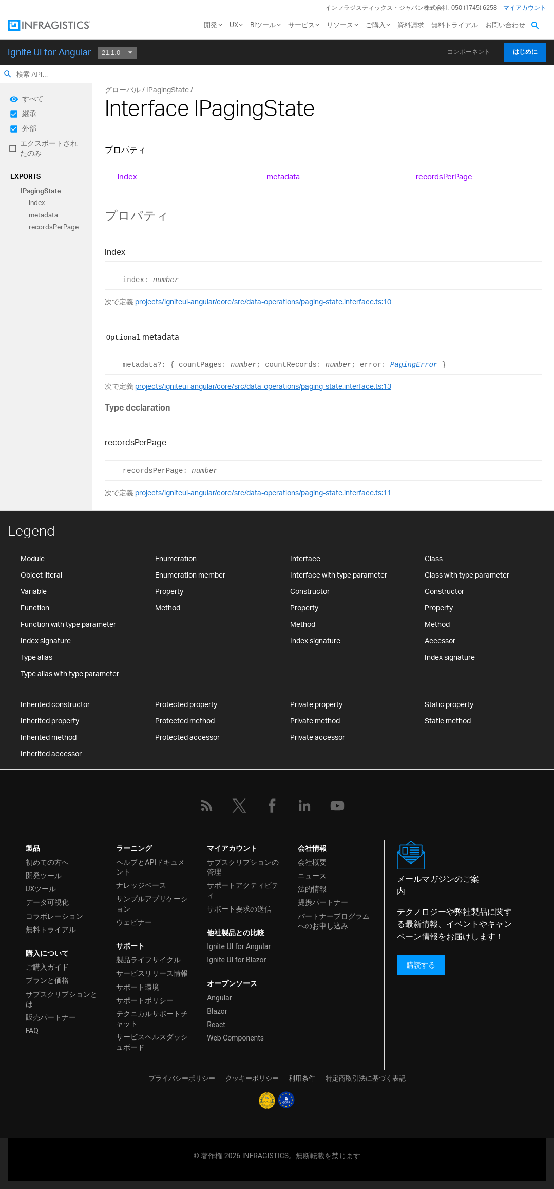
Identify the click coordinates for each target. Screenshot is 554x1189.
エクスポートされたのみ (49, 148)
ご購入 (376, 25)
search (7, 74)
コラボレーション (54, 916)
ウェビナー (134, 922)
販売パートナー (51, 1017)
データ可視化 (47, 902)
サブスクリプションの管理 (243, 867)
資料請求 (410, 25)
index (37, 203)
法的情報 (312, 889)
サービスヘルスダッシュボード (152, 1042)
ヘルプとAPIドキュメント (150, 867)
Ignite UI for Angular (49, 52)
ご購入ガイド (47, 967)
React (216, 1024)
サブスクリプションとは (62, 999)
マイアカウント (524, 7)
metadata (43, 215)
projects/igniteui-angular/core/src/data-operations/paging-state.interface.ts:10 (263, 301)
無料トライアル (454, 25)
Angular (219, 998)
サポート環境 (137, 987)
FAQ (32, 1031)
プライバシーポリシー (181, 1078)
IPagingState (41, 191)
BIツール (263, 25)
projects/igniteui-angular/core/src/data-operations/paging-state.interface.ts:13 (263, 386)
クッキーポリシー (252, 1078)
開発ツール (44, 875)
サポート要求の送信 (239, 909)
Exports (25, 176)
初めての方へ (47, 862)
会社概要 (312, 862)
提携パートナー (323, 902)
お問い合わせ (505, 25)
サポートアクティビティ (243, 890)
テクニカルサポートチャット (152, 1019)
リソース (340, 25)
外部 (29, 128)
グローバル (123, 89)
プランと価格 (47, 980)
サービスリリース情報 (152, 973)
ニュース (312, 875)
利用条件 (302, 1078)
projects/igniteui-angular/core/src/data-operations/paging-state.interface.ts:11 (263, 492)
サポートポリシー (145, 1000)
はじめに (525, 51)
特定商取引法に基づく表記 (366, 1078)
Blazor (217, 1011)
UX (234, 25)
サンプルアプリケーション (152, 904)
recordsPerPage (54, 227)
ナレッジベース (141, 885)
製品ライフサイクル (148, 960)
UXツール (41, 889)
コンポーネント (468, 51)
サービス (301, 25)
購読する (421, 964)
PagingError (413, 365)
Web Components (235, 1038)
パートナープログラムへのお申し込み (334, 921)
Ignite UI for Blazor (236, 960)
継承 (29, 113)
